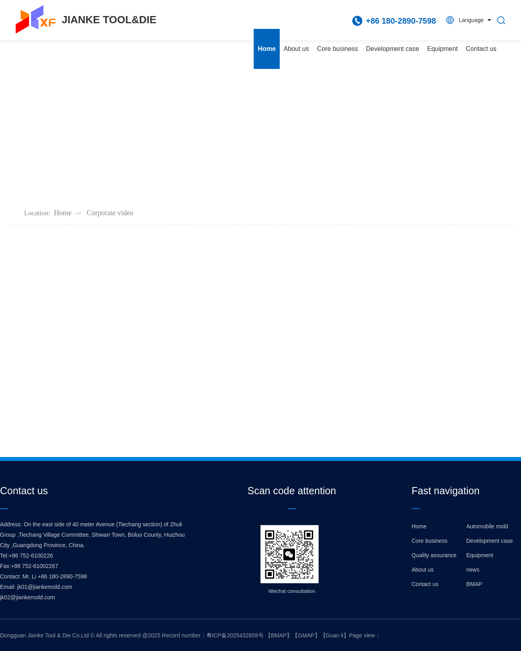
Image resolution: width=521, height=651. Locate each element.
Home (266, 48)
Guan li (334, 635)
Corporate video (110, 213)
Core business (337, 48)
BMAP (474, 584)
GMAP (306, 635)
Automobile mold (487, 526)
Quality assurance (434, 555)
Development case (392, 48)
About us (296, 48)
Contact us (481, 48)
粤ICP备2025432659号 (235, 635)
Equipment (442, 48)
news (473, 569)
